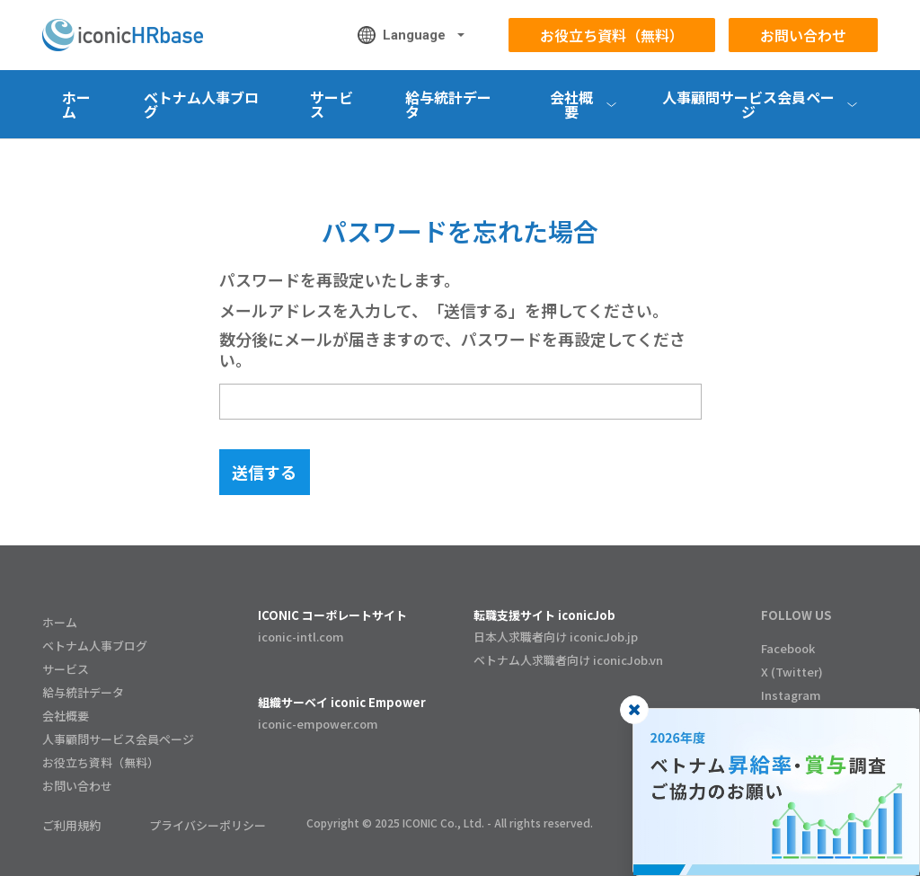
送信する (264, 471)
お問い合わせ (803, 35)
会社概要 (65, 715)
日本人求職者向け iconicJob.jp (555, 636)
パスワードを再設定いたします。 (339, 280)
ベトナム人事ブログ (201, 104)
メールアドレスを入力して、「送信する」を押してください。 (443, 310)
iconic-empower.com (318, 723)
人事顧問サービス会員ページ (118, 739)
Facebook (788, 648)
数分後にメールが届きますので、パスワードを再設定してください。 (452, 349)
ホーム (76, 104)
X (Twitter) (792, 671)
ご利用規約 (71, 825)
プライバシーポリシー (207, 825)
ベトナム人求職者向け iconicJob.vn (568, 659)
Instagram (791, 694)
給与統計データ (448, 104)
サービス (331, 104)
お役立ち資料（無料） (612, 35)
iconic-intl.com (301, 636)
